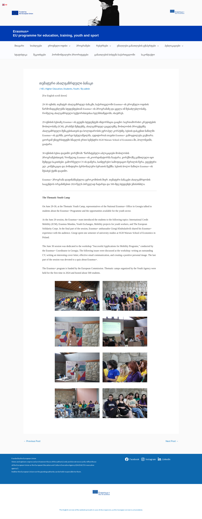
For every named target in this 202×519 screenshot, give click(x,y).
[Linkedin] (164, 459)
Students (68, 88)
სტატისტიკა (20, 54)
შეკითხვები (37, 54)
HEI (43, 88)
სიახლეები (34, 45)
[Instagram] (148, 459)
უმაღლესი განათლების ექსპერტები (129, 45)
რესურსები (96, 45)
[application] (65, 45)
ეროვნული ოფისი (55, 45)
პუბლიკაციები (164, 45)
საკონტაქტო (141, 54)
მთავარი (18, 45)
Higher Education (54, 88)
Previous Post (32, 441)
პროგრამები (78, 45)
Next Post (171, 441)
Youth (77, 88)
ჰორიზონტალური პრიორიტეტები (66, 54)
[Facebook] (132, 459)
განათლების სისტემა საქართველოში (109, 54)
